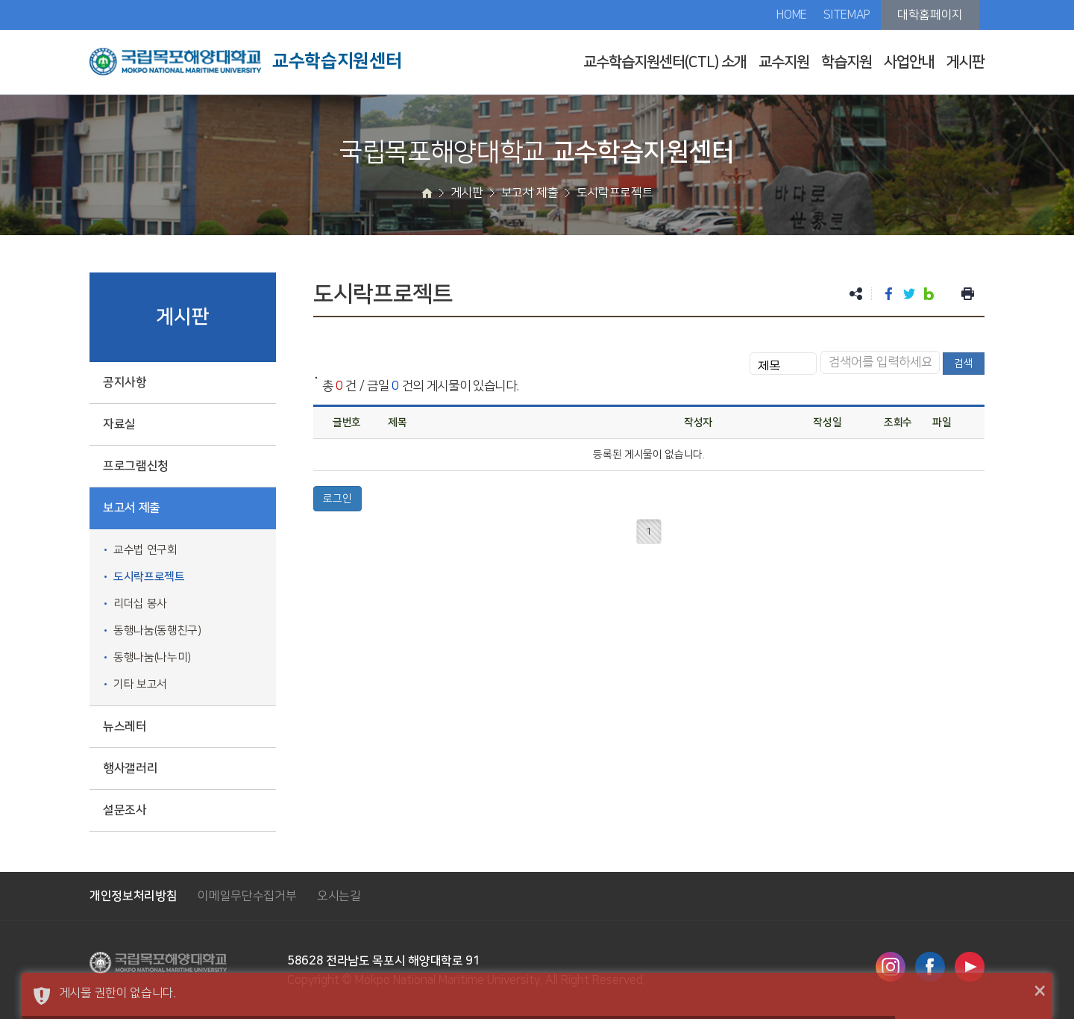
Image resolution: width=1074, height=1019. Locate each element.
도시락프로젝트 (149, 576)
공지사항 (125, 382)
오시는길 (339, 896)
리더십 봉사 (140, 603)
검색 (963, 364)
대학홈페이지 (930, 15)
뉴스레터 (125, 726)
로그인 (337, 499)
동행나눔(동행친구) (157, 630)
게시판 (965, 62)
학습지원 (846, 62)
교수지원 (784, 62)
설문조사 (125, 810)
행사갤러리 (130, 768)
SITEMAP (846, 15)
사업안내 (909, 62)
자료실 (119, 424)
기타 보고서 (140, 684)
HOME (791, 15)
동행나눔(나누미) (152, 657)
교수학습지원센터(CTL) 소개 (665, 62)
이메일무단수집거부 (247, 896)
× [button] (1040, 991)
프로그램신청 (136, 466)
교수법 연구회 (145, 549)
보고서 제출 (131, 507)
